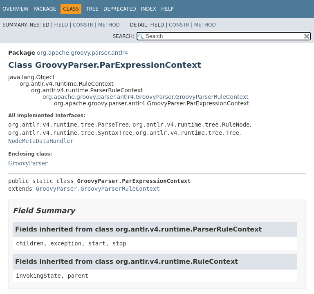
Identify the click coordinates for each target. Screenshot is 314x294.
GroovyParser (28, 163)
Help (167, 9)
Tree (92, 9)
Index (149, 9)
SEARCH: (124, 36)
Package (45, 9)
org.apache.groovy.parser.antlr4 (82, 52)
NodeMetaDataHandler (41, 141)
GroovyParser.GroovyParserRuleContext (97, 188)
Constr (83, 25)
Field (61, 25)
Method (109, 25)
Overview (15, 9)
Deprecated (119, 9)
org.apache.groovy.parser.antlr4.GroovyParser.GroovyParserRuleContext (146, 97)
